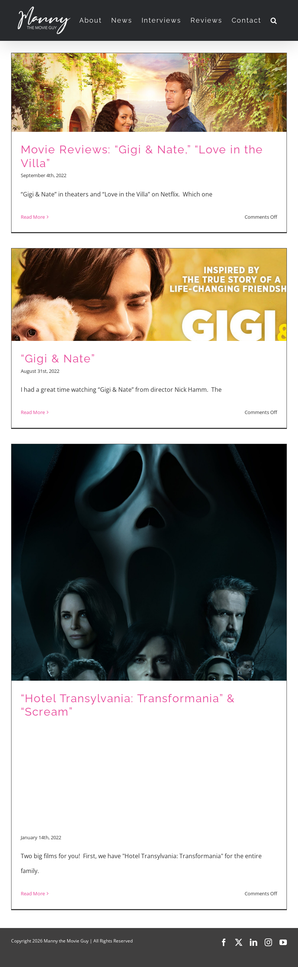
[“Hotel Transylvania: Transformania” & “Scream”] (149, 676)
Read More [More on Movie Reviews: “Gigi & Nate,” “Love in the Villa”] (33, 217)
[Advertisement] (149, 775)
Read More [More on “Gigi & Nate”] (33, 412)
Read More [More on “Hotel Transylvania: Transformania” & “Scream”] (33, 893)
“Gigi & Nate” (58, 358)
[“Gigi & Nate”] (149, 337)
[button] (274, 20)
